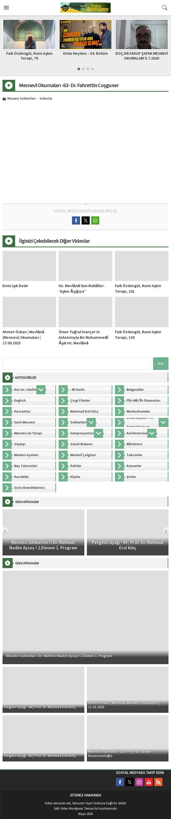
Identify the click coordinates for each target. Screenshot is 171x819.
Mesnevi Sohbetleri (21, 99)
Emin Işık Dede (15, 286)
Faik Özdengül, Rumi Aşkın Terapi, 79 (29, 56)
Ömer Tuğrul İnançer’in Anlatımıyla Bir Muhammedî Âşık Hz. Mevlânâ (83, 337)
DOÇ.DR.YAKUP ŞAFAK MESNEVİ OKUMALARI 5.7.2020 (141, 56)
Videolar (46, 99)
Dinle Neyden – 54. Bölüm (85, 53)
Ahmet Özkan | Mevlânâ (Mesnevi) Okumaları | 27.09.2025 (23, 337)
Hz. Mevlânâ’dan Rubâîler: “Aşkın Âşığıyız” (81, 288)
